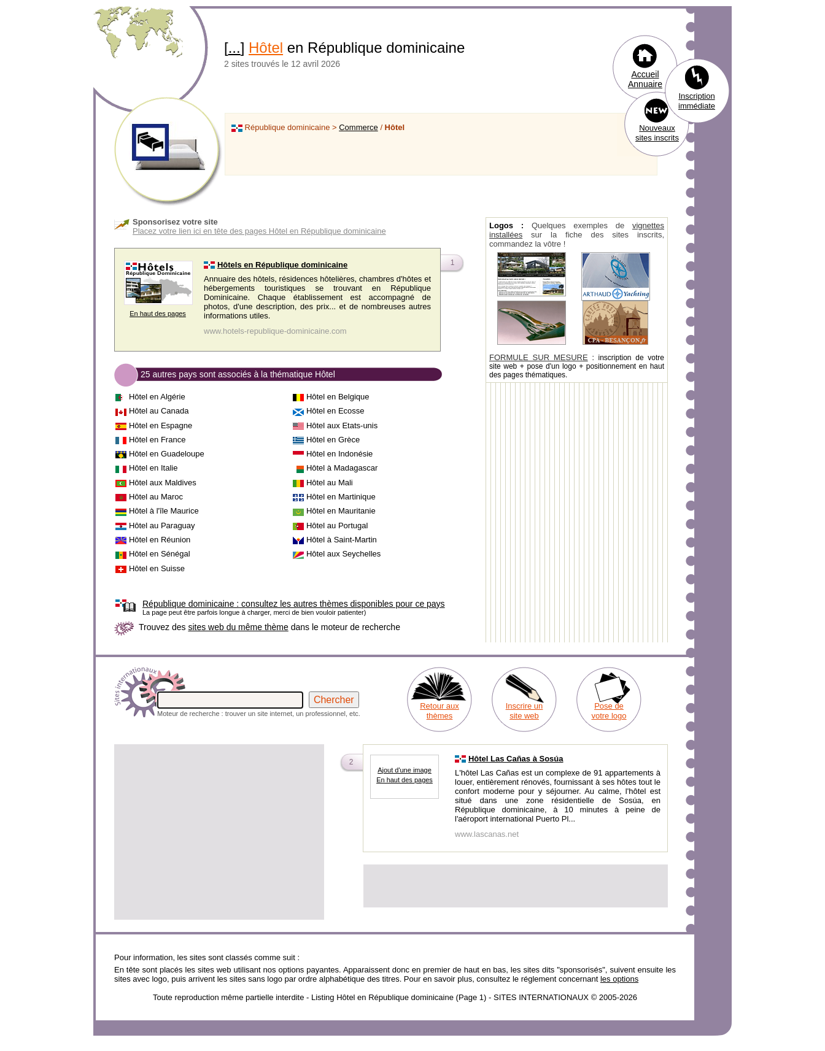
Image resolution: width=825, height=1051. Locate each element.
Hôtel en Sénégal (159, 553)
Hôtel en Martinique (341, 496)
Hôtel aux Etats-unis (342, 425)
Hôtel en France (157, 439)
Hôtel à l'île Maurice (164, 510)
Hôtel (266, 47)
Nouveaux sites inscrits (657, 132)
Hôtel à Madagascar (342, 467)
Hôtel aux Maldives (162, 482)
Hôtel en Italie (153, 467)
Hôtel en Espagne (160, 425)
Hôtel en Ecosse (335, 410)
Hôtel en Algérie (157, 396)
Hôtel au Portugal (337, 525)
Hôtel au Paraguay (162, 525)
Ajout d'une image (405, 770)
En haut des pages (158, 313)
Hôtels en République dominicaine (282, 264)
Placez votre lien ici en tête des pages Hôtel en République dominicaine (259, 231)
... (234, 47)
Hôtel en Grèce (333, 439)
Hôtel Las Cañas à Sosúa (516, 758)
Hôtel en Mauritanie (341, 510)
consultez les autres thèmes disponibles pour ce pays (293, 604)
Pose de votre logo (608, 710)
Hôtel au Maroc (156, 496)
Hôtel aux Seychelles (343, 553)
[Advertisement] (219, 832)
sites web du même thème (238, 627)
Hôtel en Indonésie (339, 453)
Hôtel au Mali (329, 482)
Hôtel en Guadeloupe (166, 453)
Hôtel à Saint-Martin (341, 539)
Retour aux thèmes (439, 710)
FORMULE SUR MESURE (538, 357)
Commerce (358, 127)
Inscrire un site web (524, 710)
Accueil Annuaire (645, 79)
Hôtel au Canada (159, 410)
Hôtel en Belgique (338, 396)
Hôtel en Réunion (159, 539)
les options (619, 979)
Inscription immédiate (696, 100)
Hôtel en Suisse (157, 568)
